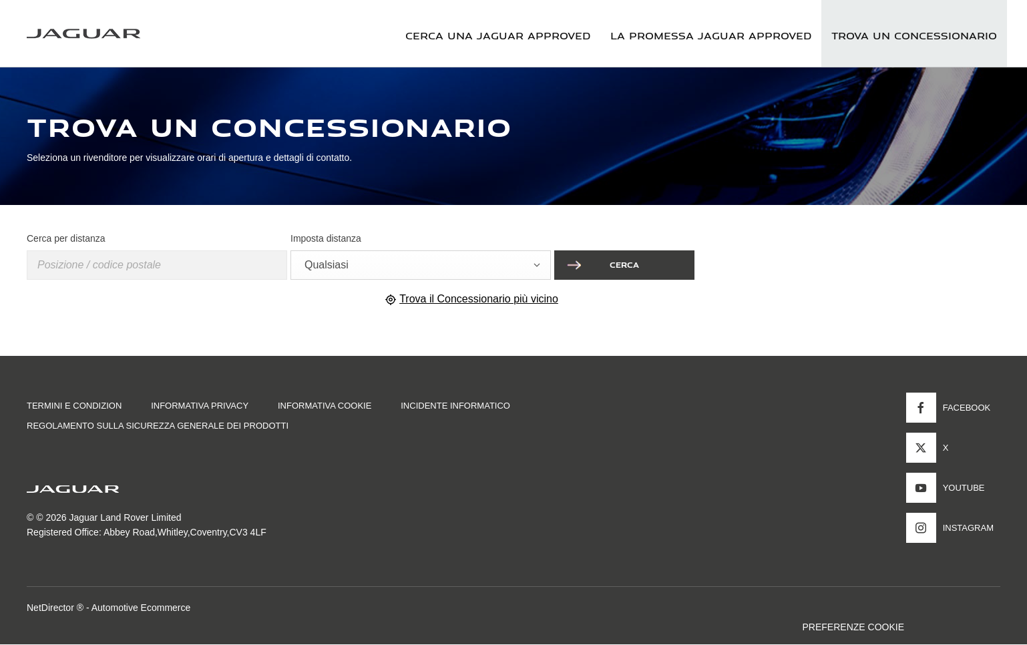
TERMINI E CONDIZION (74, 406)
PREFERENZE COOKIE (853, 627)
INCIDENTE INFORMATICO (455, 406)
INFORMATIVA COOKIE (324, 406)
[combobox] (420, 265)
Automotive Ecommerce (141, 607)
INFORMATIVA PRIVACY (199, 406)
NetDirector (52, 607)
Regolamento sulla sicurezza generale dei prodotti (157, 426)
